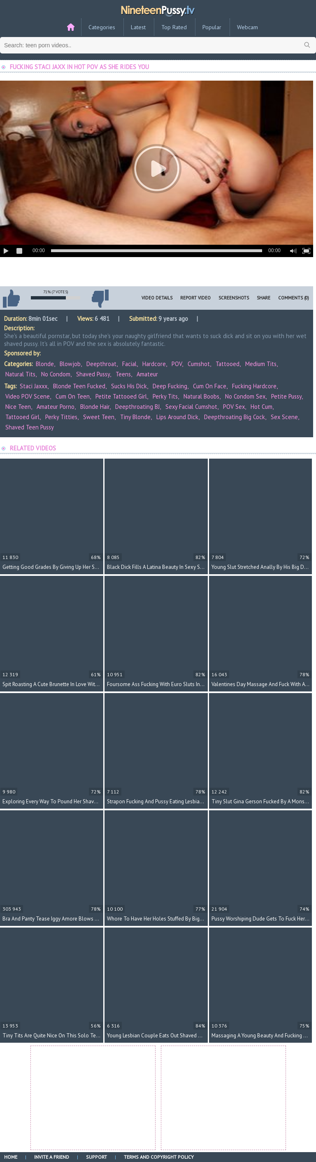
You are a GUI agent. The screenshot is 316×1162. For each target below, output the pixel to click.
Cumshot (199, 364)
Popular (211, 27)
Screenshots (233, 298)
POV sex (234, 407)
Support (96, 1157)
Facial (129, 364)
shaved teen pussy (29, 427)
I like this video (11, 299)
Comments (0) (293, 298)
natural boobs (201, 396)
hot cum (261, 407)
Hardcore (154, 364)
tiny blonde (135, 417)
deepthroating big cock (234, 417)
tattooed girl (22, 417)
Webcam (247, 27)
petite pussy (286, 396)
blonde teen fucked (79, 386)
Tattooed (227, 364)
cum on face (209, 386)
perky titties (61, 417)
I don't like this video (100, 299)
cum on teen (73, 396)
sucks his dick (129, 386)
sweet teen (98, 417)
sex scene (284, 417)
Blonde (45, 364)
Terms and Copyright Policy (159, 1157)
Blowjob (70, 364)
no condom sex (245, 396)
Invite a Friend (51, 1157)
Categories (101, 27)
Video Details (157, 298)
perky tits (165, 396)
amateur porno (55, 407)
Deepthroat (101, 364)
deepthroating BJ (137, 407)
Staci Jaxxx (33, 386)
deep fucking (170, 386)
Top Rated (174, 27)
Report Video (195, 298)
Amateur (147, 374)
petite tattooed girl (121, 396)
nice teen (18, 407)
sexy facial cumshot (191, 407)
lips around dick (177, 417)
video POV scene (27, 396)
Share (263, 298)
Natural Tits (20, 374)
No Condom (55, 374)
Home (10, 1157)
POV (177, 364)
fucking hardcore (254, 386)
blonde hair (94, 407)
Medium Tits (260, 364)
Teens (123, 374)
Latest (138, 27)
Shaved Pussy (93, 374)
